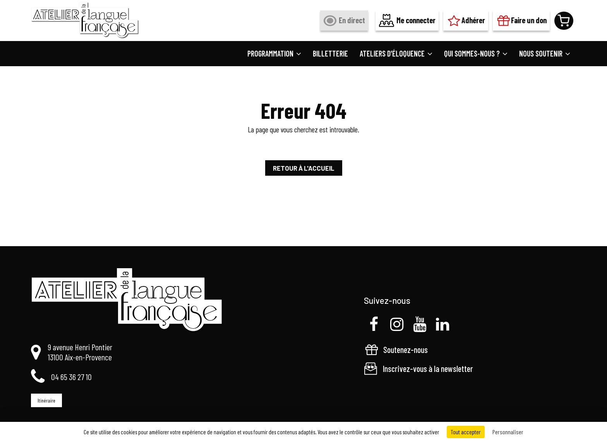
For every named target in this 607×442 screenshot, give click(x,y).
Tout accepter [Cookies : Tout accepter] (466, 431)
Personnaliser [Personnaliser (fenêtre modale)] (507, 431)
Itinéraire (46, 400)
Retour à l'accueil (303, 168)
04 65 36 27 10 (71, 377)
